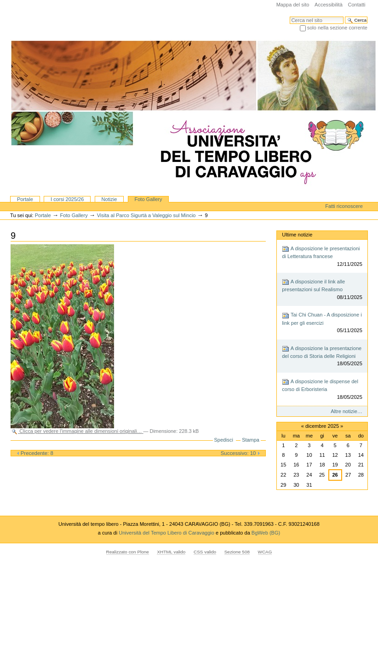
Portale (25, 199)
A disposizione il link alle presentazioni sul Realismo (322, 289)
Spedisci (223, 440)
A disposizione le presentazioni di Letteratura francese (322, 256)
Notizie (109, 199)
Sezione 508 (237, 551)
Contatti (356, 4)
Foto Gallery (148, 199)
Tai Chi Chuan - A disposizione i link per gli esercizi (322, 323)
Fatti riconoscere (344, 206)
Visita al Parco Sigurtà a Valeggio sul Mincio (146, 215)
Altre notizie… (346, 411)
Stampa (250, 440)
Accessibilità (329, 4)
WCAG (265, 551)
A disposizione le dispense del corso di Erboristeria (322, 389)
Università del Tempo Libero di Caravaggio (167, 532)
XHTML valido (171, 551)
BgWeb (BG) (266, 532)
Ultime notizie (297, 234)
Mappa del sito (292, 4)
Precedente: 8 (35, 453)
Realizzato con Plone (127, 551)
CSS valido (205, 551)
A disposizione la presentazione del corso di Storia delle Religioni (322, 356)
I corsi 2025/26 (67, 199)
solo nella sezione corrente (337, 27)
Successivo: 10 (240, 453)
